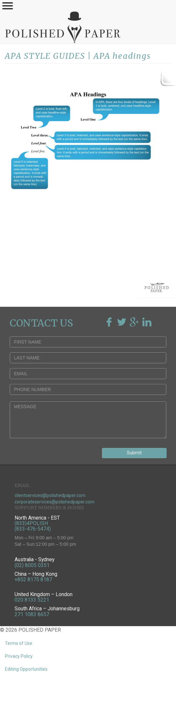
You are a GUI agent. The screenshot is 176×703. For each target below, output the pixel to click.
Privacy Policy (19, 656)
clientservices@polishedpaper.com (50, 495)
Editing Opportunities (26, 669)
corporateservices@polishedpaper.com (54, 501)
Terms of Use (18, 643)
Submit (134, 452)
